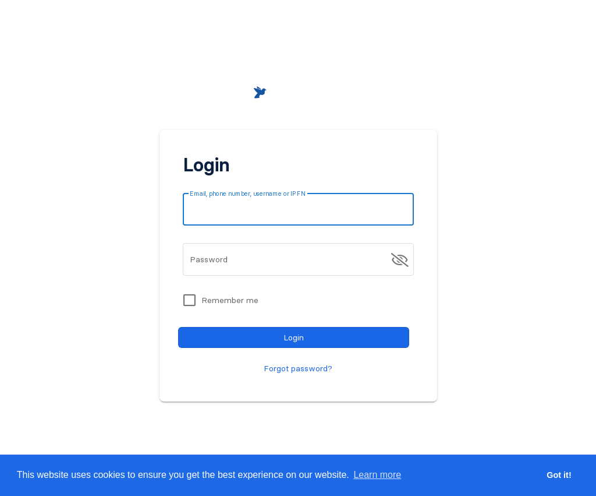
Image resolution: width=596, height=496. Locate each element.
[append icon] (400, 260)
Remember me (229, 300)
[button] (494, 30)
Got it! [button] (559, 475)
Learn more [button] (377, 475)
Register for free (344, 425)
